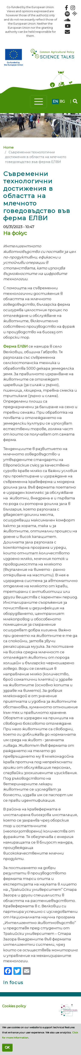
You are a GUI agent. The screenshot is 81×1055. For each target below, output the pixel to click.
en (55, 101)
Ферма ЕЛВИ (15, 346)
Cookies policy (14, 1006)
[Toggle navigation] (38, 101)
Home (8, 147)
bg (62, 101)
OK (7, 1047)
